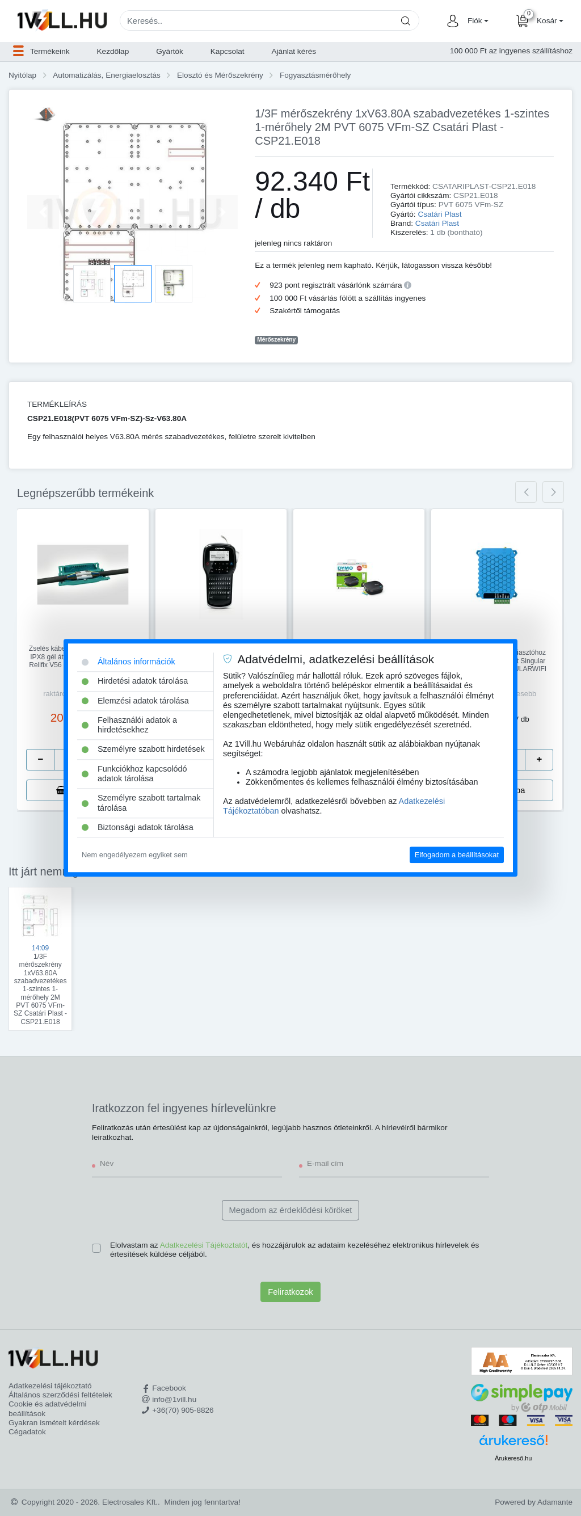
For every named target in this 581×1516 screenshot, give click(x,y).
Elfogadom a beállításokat (457, 854)
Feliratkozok (290, 1291)
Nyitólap (22, 75)
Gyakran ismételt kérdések (54, 1422)
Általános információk (128, 661)
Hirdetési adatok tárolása (135, 681)
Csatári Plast (439, 214)
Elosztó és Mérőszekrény (220, 75)
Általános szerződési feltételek (60, 1395)
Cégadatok (27, 1431)
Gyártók (169, 51)
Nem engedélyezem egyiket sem (135, 854)
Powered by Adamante (533, 1502)
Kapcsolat (227, 51)
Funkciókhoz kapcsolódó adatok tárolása (134, 773)
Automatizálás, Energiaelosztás (107, 75)
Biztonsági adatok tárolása (137, 827)
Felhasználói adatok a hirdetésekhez (129, 724)
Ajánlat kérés (294, 51)
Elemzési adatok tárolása (135, 700)
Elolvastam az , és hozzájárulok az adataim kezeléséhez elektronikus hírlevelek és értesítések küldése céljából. (294, 1249)
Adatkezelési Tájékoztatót (204, 1245)
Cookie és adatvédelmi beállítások (48, 1408)
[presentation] (526, 492)
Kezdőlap (113, 51)
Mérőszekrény (276, 339)
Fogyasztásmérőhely (315, 75)
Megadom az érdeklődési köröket (290, 1210)
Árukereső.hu (513, 1458)
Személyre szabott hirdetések (143, 749)
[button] (476, 21)
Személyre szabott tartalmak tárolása (141, 803)
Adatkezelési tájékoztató (50, 1386)
